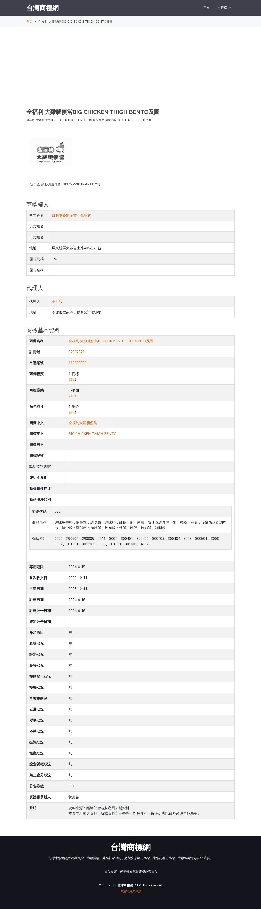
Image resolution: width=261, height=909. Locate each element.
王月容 (57, 301)
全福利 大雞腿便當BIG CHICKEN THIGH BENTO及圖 (110, 340)
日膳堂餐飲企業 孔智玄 (71, 215)
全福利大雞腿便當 (82, 422)
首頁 (206, 7)
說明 (72, 379)
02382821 (76, 351)
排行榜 (222, 7)
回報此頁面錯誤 (130, 891)
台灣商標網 (42, 7)
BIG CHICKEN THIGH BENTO (92, 433)
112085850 (77, 362)
